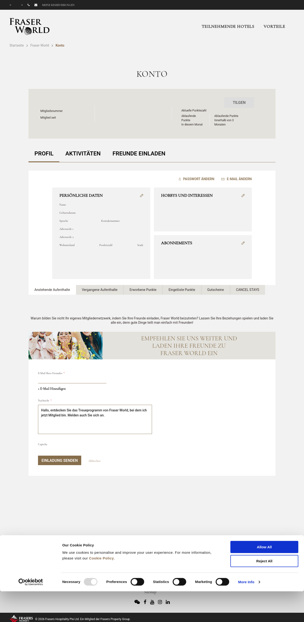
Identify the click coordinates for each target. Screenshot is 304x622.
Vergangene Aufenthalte (100, 290)
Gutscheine (215, 290)
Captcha (42, 444)
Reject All (264, 536)
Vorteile (274, 26)
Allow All (264, 522)
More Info (246, 556)
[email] (72, 379)
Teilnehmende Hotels (228, 26)
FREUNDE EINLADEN (139, 153)
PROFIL (43, 153)
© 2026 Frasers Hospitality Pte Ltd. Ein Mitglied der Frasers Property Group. (82, 619)
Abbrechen (94, 461)
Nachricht (43, 400)
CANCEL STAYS (247, 290)
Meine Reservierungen (58, 5)
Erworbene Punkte (142, 290)
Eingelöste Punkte (182, 290)
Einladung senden (60, 460)
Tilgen (239, 102)
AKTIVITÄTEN (82, 153)
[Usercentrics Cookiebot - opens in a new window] (31, 556)
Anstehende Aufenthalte (52, 290)
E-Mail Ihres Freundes (50, 373)
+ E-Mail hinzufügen (52, 389)
